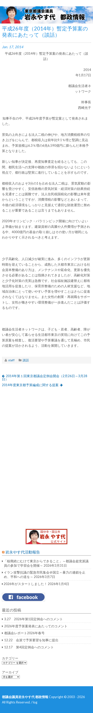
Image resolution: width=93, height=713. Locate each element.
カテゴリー (10, 658)
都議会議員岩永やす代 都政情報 (25, 697)
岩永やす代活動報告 (22, 552)
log (35, 702)
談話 (26, 360)
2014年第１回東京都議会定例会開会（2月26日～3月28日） (44, 377)
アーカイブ (10, 672)
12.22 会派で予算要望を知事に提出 (31, 640)
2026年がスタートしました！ (25, 584)
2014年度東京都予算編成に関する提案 (30, 385)
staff (11, 360)
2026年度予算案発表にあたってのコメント (35, 626)
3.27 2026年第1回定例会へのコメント (33, 619)
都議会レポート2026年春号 (24, 633)
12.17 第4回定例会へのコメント (29, 647)
